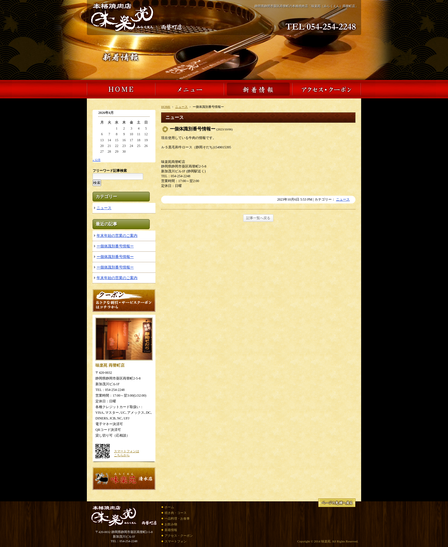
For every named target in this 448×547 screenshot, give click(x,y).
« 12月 (97, 160)
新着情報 (171, 530)
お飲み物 (171, 524)
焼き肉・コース (176, 512)
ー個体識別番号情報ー (115, 246)
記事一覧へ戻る (258, 218)
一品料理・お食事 (177, 518)
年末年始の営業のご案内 (117, 235)
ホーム (169, 507)
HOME (165, 106)
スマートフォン (176, 541)
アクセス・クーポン (179, 535)
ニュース (181, 106)
